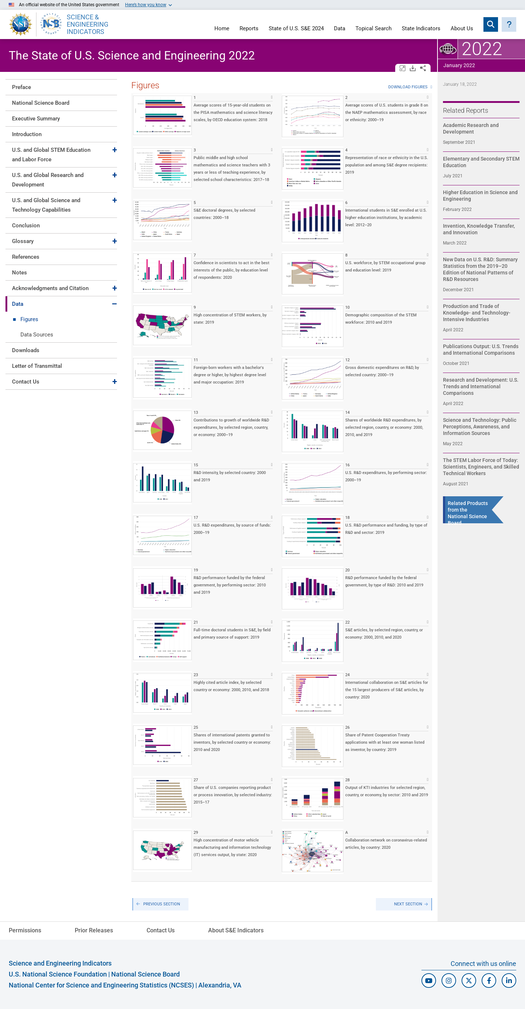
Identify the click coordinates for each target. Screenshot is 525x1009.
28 (347, 780)
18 (347, 517)
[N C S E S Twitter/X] (469, 980)
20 (347, 570)
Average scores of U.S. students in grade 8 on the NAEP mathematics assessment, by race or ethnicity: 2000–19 (386, 112)
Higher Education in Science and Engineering (480, 195)
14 (347, 412)
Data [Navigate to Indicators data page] (339, 29)
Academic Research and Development (471, 128)
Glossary (23, 241)
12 (347, 360)
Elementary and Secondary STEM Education (481, 162)
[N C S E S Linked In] (509, 980)
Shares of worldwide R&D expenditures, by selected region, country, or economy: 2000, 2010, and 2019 (384, 427)
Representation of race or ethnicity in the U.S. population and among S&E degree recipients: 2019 (386, 165)
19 (196, 570)
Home (221, 29)
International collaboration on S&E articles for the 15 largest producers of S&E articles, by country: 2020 (386, 690)
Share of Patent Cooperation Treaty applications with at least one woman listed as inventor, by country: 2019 (384, 742)
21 (196, 622)
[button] (509, 24)
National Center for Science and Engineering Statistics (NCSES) (101, 985)
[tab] (61, 87)
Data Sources (36, 334)
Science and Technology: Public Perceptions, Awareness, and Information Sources (479, 426)
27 (196, 780)
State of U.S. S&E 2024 (296, 29)
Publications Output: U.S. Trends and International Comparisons (480, 349)
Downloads (25, 350)
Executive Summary (36, 118)
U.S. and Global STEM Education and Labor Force (51, 155)
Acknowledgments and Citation (50, 288)
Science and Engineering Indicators (60, 963)
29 (196, 832)
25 (196, 727)
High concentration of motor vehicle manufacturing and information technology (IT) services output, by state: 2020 (232, 847)
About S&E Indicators (236, 930)
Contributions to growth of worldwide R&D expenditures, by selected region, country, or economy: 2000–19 (231, 427)
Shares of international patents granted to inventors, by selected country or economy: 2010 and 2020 (232, 742)
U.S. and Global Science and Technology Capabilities (46, 205)
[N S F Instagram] (449, 980)
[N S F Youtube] (428, 980)
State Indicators (421, 29)
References (25, 257)
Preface (21, 87)
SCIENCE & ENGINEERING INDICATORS (87, 24)
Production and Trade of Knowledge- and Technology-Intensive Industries (476, 312)
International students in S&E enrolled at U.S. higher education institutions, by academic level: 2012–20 (386, 217)
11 (196, 360)
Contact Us (25, 381)
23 (196, 675)
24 (347, 675)
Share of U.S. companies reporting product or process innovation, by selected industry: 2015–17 (233, 795)
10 (347, 307)
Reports (249, 29)
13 (196, 412)
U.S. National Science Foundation (58, 974)
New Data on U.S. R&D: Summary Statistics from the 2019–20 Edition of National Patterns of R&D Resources (480, 269)
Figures (29, 319)
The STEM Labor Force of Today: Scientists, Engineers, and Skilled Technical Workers (481, 466)
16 (347, 465)
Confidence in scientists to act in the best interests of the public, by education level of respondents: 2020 (231, 270)
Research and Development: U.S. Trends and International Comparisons (480, 386)
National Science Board (40, 103)
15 (196, 465)
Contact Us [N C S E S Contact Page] (161, 930)
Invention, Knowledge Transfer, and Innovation (479, 229)
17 (196, 517)
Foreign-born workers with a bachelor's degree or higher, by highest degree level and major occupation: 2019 (230, 375)
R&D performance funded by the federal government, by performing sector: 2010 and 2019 (230, 585)
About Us (462, 29)
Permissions (25, 930)
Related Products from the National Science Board (468, 513)
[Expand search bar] (490, 24)
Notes (19, 272)
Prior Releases (94, 930)
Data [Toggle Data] (17, 304)
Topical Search (373, 29)
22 (347, 622)
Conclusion (26, 225)
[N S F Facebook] (489, 980)
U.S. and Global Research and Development (47, 180)
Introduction (27, 134)
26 (347, 727)
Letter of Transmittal (37, 366)
